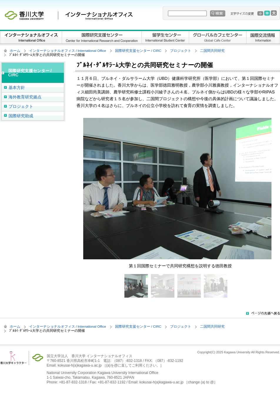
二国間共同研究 (212, 50)
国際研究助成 (21, 115)
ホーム (15, 50)
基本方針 (17, 87)
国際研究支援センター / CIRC (138, 50)
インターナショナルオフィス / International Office (67, 50)
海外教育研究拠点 (25, 97)
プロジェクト (180, 50)
